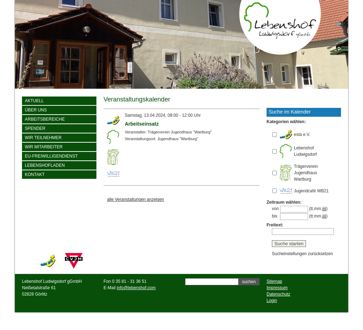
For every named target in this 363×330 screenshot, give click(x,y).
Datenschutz (278, 294)
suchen (249, 281)
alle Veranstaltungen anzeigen (135, 199)
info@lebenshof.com (136, 287)
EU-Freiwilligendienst (51, 156)
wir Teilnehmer (43, 137)
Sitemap (274, 281)
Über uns (36, 110)
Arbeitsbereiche (45, 119)
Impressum (277, 287)
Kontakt (35, 174)
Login (272, 300)
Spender (35, 128)
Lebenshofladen (45, 165)
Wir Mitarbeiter (43, 146)
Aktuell (34, 100)
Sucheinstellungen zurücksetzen (302, 253)
